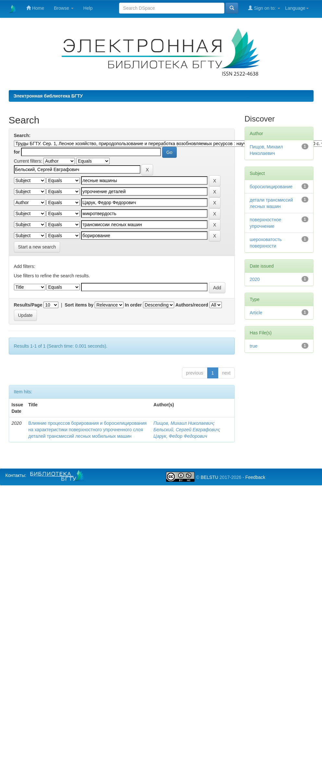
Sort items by (79, 304)
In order (133, 304)
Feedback (255, 477)
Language (296, 8)
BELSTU (209, 477)
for (17, 152)
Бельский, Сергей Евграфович (186, 429)
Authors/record (191, 304)
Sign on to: (264, 8)
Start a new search (37, 246)
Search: (22, 135)
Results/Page (28, 304)
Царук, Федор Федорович (180, 436)
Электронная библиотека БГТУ (48, 95)
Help (88, 8)
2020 (255, 279)
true (253, 346)
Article (256, 312)
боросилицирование (271, 186)
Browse (64, 8)
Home (35, 8)
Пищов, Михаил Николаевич (183, 423)
